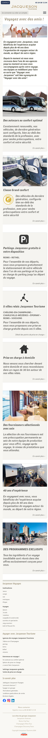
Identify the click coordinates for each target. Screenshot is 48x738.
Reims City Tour (24, 721)
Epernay (5, 644)
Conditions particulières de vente (13, 693)
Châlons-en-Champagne (10, 641)
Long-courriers (7, 623)
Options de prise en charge (11, 662)
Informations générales (10, 691)
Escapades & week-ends (10, 618)
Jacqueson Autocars (24, 718)
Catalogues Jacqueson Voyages (13, 683)
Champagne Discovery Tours (24, 726)
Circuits (4, 612)
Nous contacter (24, 707)
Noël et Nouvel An (8, 626)
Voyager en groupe (8, 688)
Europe (4, 594)
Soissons (5, 652)
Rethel (4, 649)
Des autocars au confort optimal (13, 660)
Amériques (6, 599)
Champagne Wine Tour (24, 724)
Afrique (4, 602)
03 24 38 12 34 (41, 2)
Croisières (5, 615)
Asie (3, 597)
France (4, 591)
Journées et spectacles (10, 620)
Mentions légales (8, 696)
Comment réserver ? (9, 685)
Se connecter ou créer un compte (14, 13)
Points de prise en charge (12, 672)
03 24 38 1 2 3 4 (30, 710)
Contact (5, 2)
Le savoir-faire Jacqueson (10, 665)
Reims (4, 647)
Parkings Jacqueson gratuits (13, 669)
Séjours (4, 610)
